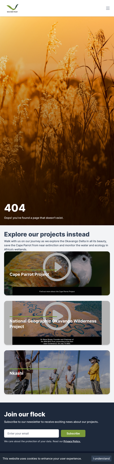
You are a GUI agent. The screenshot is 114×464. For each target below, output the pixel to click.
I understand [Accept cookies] (101, 458)
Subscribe (73, 433)
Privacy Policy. (72, 441)
